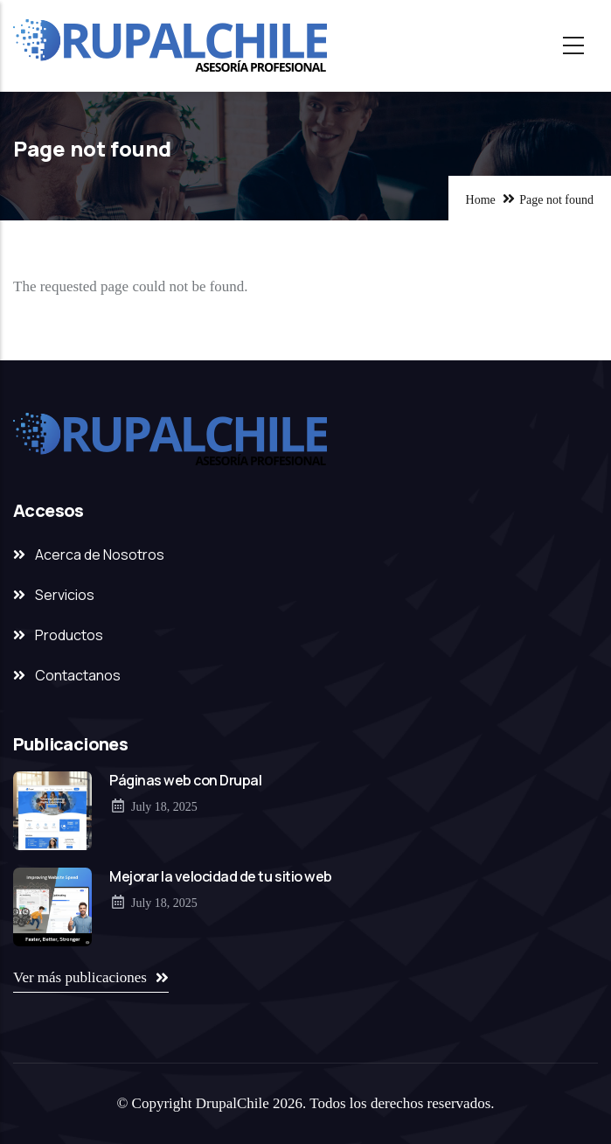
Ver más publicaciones (80, 977)
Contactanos (78, 675)
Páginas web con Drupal (185, 780)
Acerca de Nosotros (99, 554)
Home (481, 199)
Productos (69, 635)
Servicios (64, 594)
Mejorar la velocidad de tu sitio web (220, 876)
